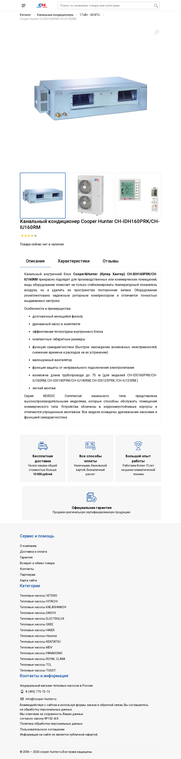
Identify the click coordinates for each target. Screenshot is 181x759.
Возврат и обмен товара (37, 563)
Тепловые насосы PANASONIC (41, 653)
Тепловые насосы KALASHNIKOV (43, 607)
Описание (35, 261)
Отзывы (111, 261)
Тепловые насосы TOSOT (38, 670)
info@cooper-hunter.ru (41, 699)
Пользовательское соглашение (42, 729)
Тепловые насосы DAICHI (38, 613)
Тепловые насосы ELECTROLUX (42, 618)
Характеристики (74, 261)
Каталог (25, 14)
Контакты (27, 569)
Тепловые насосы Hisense (38, 636)
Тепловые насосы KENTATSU (40, 641)
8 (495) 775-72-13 (38, 691)
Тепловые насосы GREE (36, 624)
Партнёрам (27, 574)
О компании (28, 546)
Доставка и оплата (33, 551)
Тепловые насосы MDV (36, 647)
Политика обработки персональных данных (51, 723)
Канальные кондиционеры (55, 14)
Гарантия (26, 557)
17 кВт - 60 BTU (90, 14)
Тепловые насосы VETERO (38, 595)
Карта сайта (28, 580)
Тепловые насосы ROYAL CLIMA (42, 659)
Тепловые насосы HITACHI (39, 601)
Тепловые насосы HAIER (37, 630)
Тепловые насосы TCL (36, 665)
